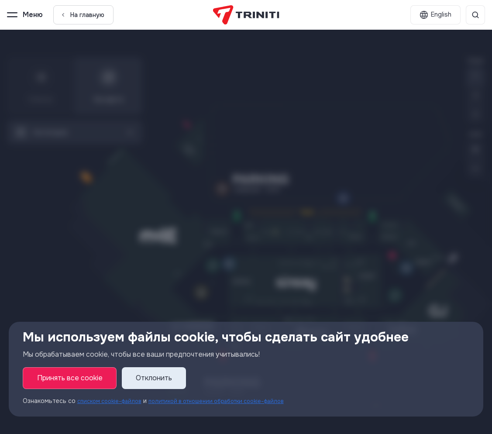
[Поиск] (475, 14)
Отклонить (154, 378)
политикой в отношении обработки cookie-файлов (232, 401)
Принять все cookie (70, 378)
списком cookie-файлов (113, 401)
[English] (435, 14)
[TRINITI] (246, 14)
